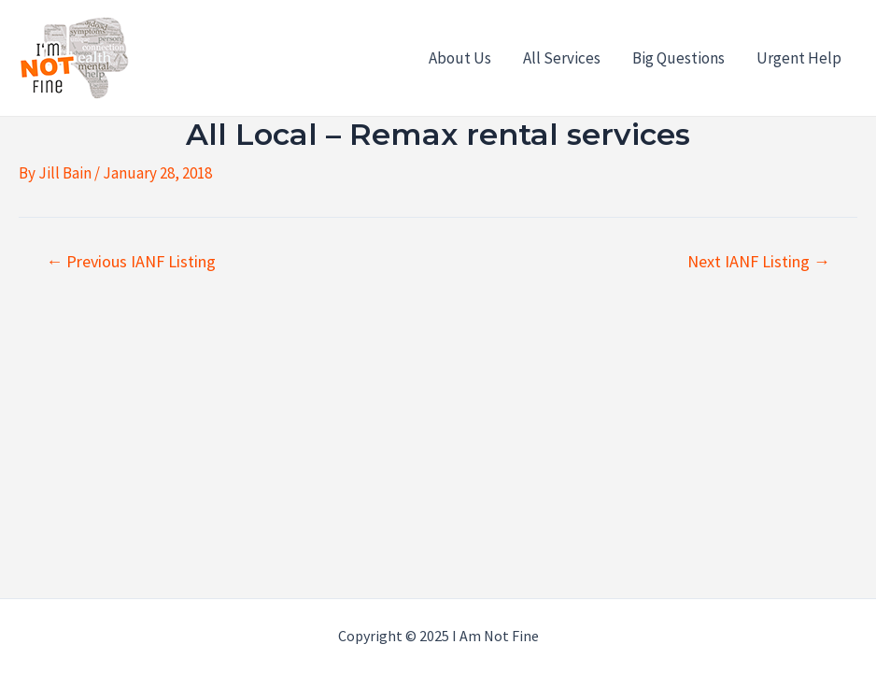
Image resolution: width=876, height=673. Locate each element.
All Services (561, 58)
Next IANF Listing (758, 261)
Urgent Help (798, 58)
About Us (460, 58)
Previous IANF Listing (131, 261)
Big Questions (678, 58)
